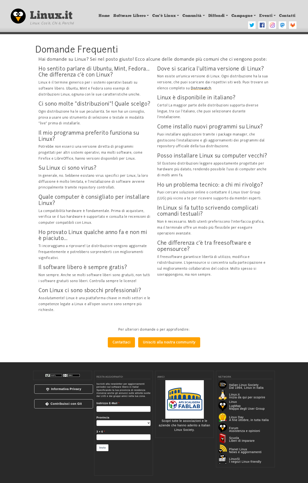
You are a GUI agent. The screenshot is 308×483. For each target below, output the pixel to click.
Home (104, 15)
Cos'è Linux (164, 15)
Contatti (287, 15)
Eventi (265, 15)
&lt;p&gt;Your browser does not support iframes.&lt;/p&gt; (123, 426)
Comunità (192, 15)
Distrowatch (201, 88)
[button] (63, 389)
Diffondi (216, 15)
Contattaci (121, 342)
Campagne (242, 15)
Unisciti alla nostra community (169, 342)
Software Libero (129, 15)
